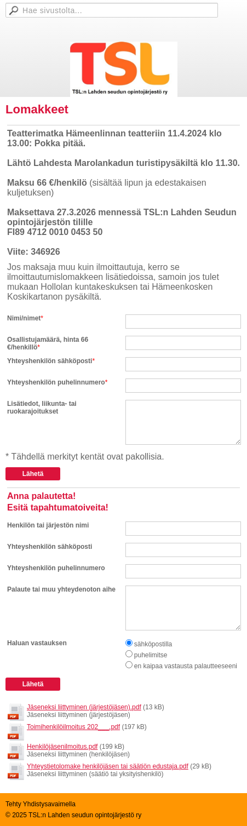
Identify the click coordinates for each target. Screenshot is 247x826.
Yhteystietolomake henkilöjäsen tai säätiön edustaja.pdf (107, 766)
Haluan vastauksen (37, 643)
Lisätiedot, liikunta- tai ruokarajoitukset (42, 407)
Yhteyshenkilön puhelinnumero (56, 382)
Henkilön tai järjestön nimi (48, 525)
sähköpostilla (153, 644)
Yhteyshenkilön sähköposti (49, 361)
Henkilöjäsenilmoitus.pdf (62, 746)
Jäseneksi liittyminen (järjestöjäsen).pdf (84, 707)
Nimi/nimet (24, 318)
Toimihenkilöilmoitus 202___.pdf (73, 727)
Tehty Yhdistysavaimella (40, 804)
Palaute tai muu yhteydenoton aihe (61, 589)
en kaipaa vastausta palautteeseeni (185, 666)
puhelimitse (151, 655)
